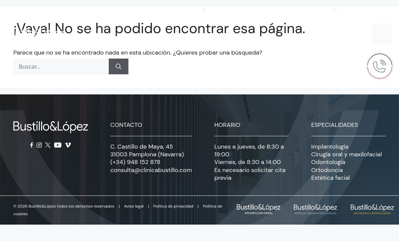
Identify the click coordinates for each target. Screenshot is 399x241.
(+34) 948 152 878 (135, 162)
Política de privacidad (173, 206)
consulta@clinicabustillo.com (151, 170)
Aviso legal (133, 206)
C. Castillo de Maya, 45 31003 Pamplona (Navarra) (147, 150)
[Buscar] (118, 67)
